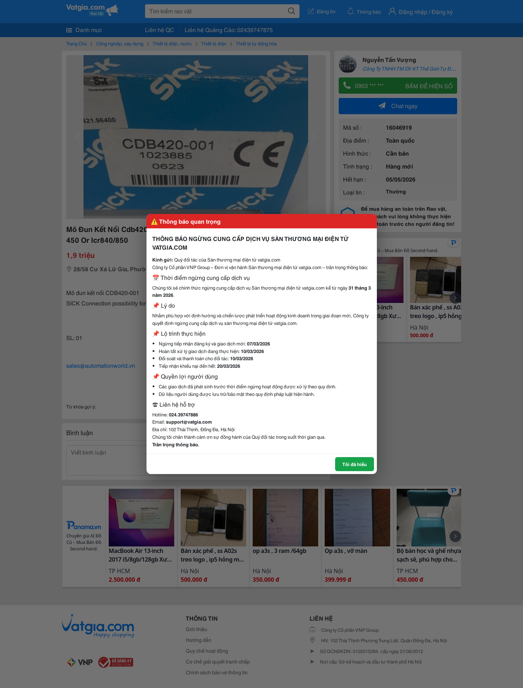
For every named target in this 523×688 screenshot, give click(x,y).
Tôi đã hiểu (354, 464)
